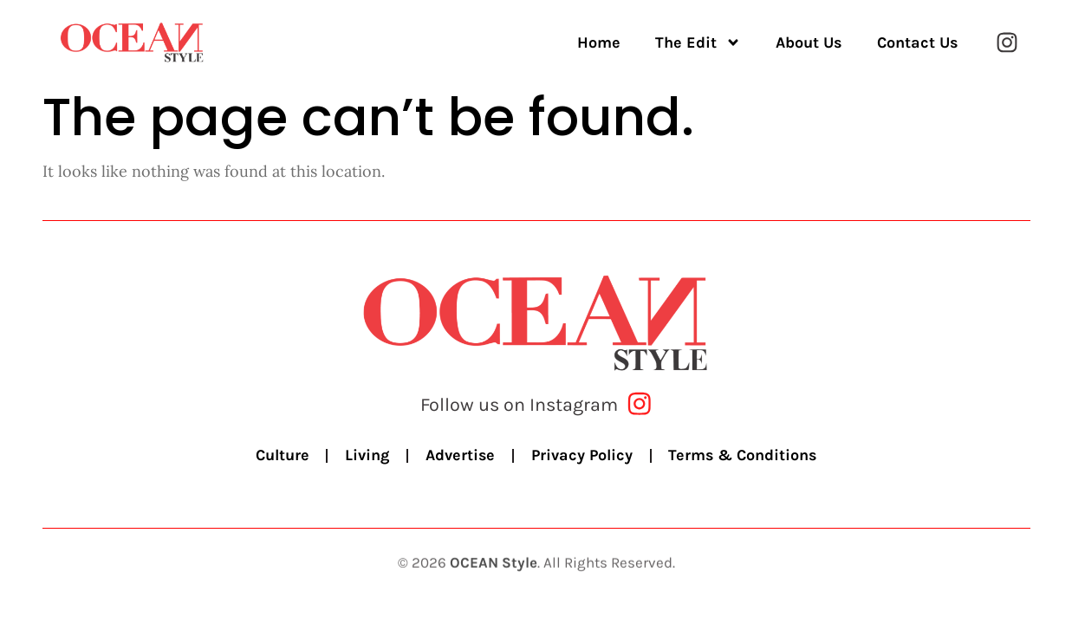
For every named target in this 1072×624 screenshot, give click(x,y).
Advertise (460, 455)
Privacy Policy (582, 455)
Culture (281, 455)
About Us (809, 42)
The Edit (698, 42)
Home (598, 42)
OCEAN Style (493, 570)
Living (366, 455)
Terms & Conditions (744, 455)
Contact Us (917, 42)
